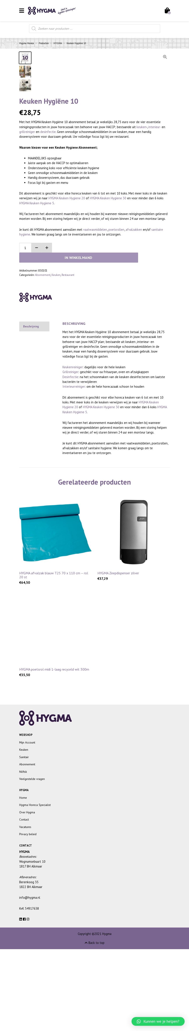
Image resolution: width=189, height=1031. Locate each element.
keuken (141, 219)
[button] (34, 339)
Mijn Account (27, 824)
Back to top (94, 1024)
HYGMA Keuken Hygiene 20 (67, 290)
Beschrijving (31, 408)
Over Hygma (27, 894)
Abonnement (42, 356)
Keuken (56, 356)
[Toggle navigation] (21, 10)
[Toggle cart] (167, 10)
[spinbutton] (24, 339)
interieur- (154, 219)
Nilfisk (23, 853)
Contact (24, 901)
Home (23, 879)
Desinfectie (70, 459)
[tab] (34, 408)
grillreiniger (27, 223)
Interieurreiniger (73, 468)
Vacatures (25, 909)
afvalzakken (134, 321)
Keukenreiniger (72, 449)
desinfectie (48, 223)
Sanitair (24, 839)
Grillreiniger (70, 454)
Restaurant (68, 356)
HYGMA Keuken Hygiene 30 (108, 290)
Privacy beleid (27, 916)
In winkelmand (111, 339)
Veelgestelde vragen (32, 861)
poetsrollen (116, 321)
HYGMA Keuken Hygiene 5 (36, 295)
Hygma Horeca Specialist (35, 887)
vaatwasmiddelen (95, 321)
